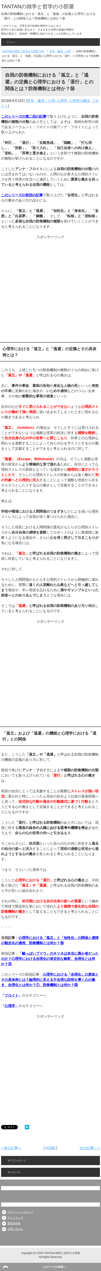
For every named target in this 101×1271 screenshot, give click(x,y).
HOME (50, 1148)
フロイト (12, 995)
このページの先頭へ (54, 1266)
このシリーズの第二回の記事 (23, 116)
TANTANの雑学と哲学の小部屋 (37, 6)
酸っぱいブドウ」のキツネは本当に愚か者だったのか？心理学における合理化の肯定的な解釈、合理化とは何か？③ (50, 959)
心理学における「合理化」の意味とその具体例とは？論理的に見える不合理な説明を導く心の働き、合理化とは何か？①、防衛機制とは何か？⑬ (50, 980)
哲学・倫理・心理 (41, 101)
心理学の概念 (79, 101)
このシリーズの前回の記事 (22, 195)
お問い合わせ (15, 1229)
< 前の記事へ (11, 1148)
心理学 (62, 101)
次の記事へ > (90, 1148)
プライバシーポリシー (20, 1212)
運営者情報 (13, 1223)
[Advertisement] (50, 290)
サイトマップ (15, 1217)
